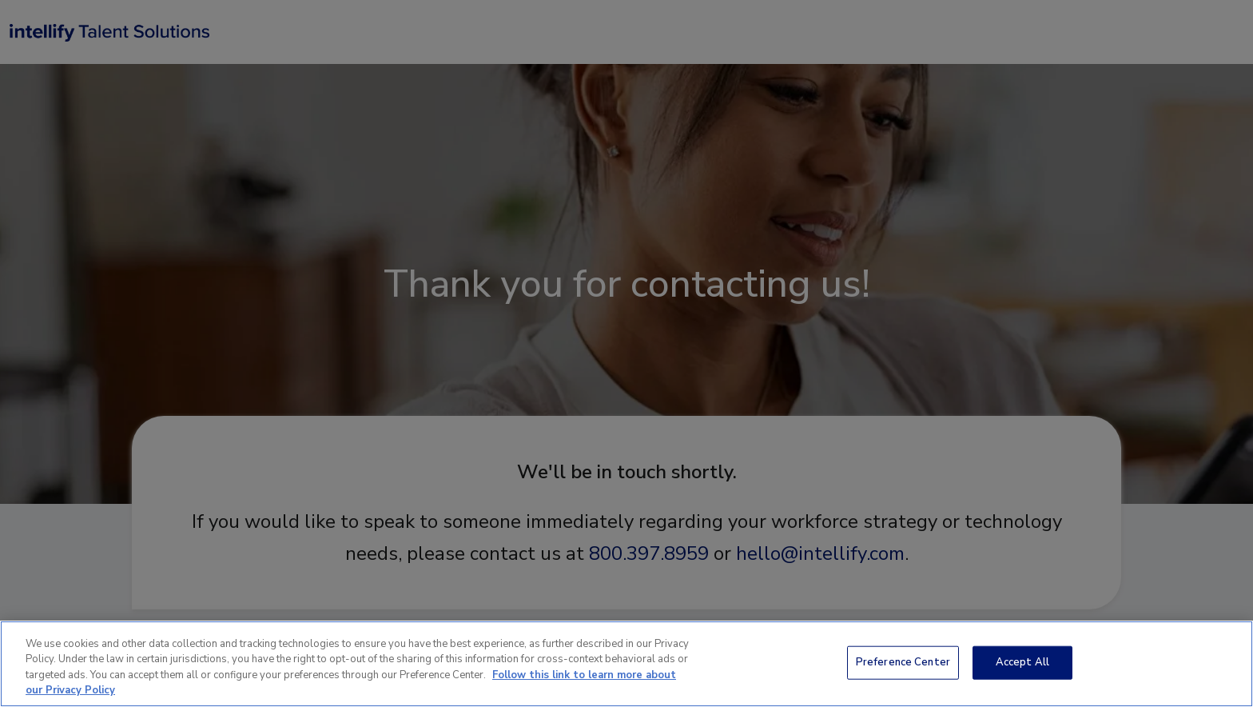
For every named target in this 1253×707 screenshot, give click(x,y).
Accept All (1022, 662)
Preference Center (903, 662)
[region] (626, 664)
